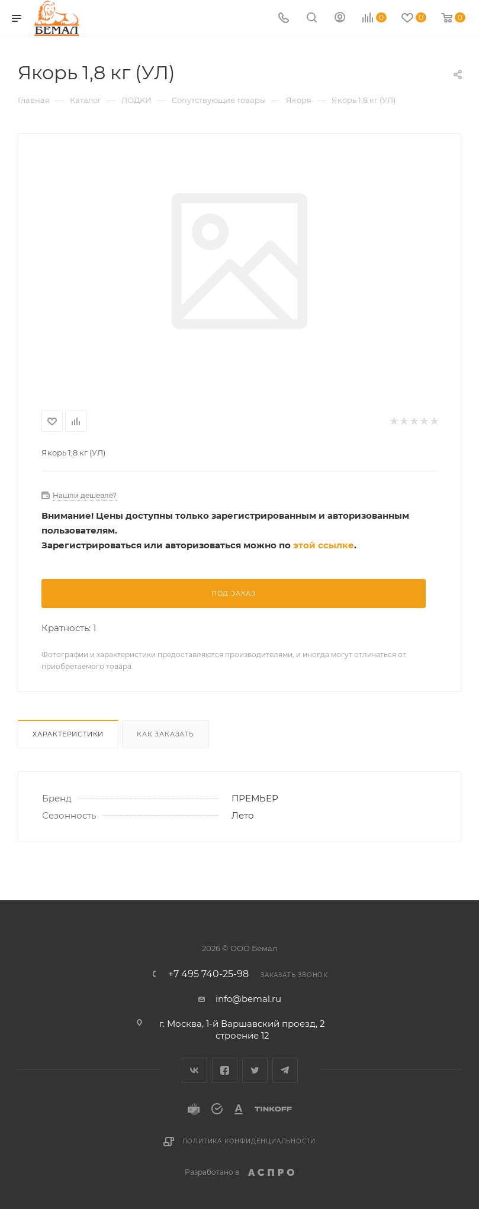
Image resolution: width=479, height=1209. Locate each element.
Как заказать (165, 734)
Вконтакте (194, 1070)
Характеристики (68, 734)
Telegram (285, 1070)
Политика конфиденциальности (249, 1141)
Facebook (224, 1070)
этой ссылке (323, 545)
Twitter (255, 1070)
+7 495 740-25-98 (208, 974)
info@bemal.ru (248, 998)
